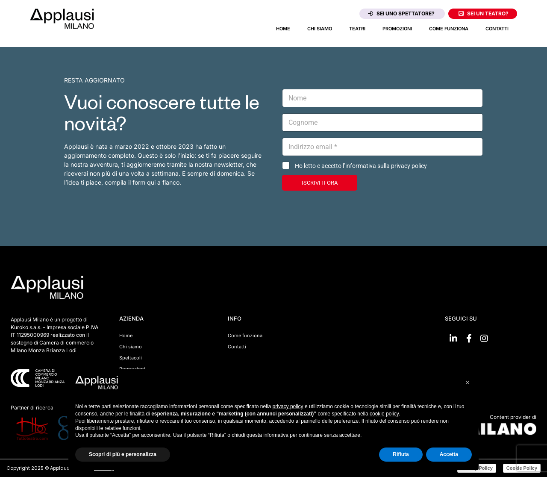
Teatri (357, 29)
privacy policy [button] (288, 406)
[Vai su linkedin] (453, 338)
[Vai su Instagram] (484, 338)
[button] (467, 382)
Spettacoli (130, 358)
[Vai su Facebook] (469, 338)
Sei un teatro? (484, 13)
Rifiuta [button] (401, 454)
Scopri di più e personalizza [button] (122, 454)
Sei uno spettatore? (401, 13)
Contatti (497, 29)
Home (283, 29)
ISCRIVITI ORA (320, 183)
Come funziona (448, 29)
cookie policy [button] (384, 414)
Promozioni (397, 29)
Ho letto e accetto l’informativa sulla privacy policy (361, 165)
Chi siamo (319, 29)
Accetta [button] (449, 454)
